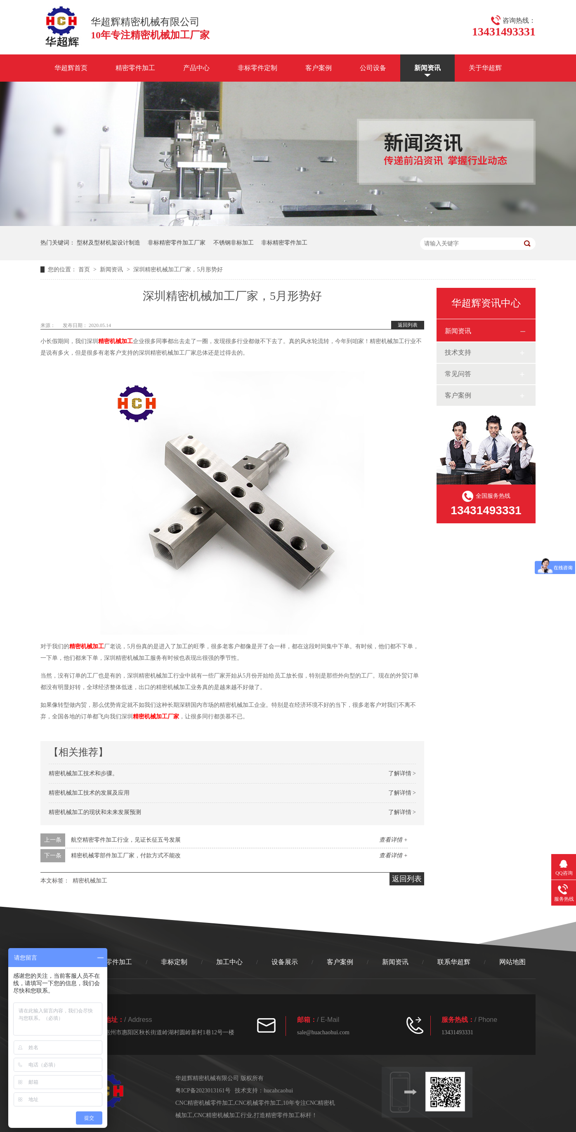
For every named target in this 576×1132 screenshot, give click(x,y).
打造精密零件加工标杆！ (285, 1115)
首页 (85, 269)
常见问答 (458, 373)
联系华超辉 (453, 961)
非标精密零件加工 (284, 243)
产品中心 (196, 67)
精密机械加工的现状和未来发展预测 (95, 812)
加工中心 (229, 961)
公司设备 (373, 67)
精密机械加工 (115, 341)
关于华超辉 (485, 67)
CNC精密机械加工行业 (223, 1115)
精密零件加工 (135, 67)
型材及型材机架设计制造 (108, 243)
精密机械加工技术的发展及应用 (89, 793)
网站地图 (512, 961)
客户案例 (318, 67)
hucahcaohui (278, 1090)
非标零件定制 (257, 67)
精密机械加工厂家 (156, 716)
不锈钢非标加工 (233, 243)
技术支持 (458, 352)
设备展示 (284, 961)
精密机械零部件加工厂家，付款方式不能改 (126, 855)
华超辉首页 (70, 67)
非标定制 (174, 961)
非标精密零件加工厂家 (176, 243)
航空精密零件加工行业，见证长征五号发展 (126, 840)
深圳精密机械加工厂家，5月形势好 (178, 269)
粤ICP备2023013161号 (203, 1090)
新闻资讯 (427, 67)
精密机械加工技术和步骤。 (83, 773)
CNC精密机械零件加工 (204, 1103)
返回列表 (408, 325)
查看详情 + (393, 840)
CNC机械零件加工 (258, 1103)
